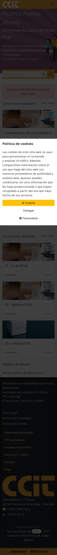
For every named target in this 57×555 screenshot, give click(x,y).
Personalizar (28, 218)
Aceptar (28, 202)
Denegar (28, 210)
